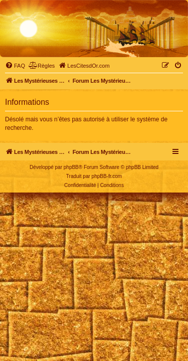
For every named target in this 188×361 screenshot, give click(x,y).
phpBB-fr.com (107, 176)
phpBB (71, 167)
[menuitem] (15, 66)
